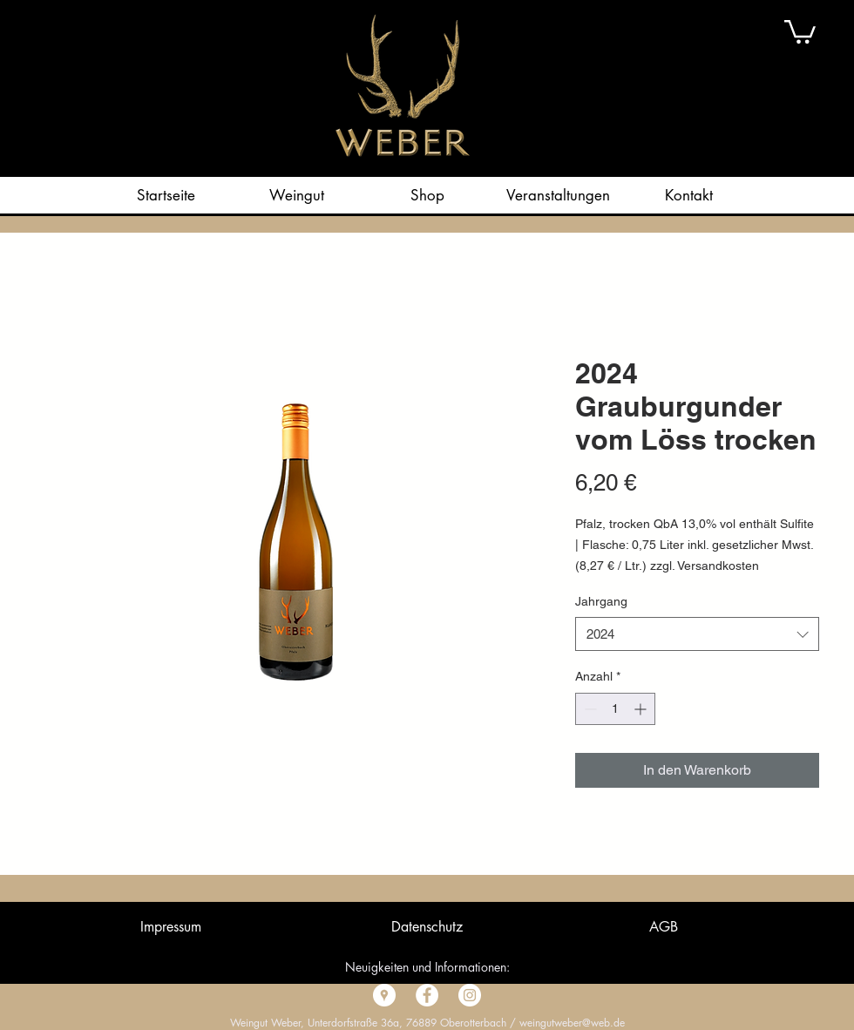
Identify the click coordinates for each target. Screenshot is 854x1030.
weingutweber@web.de (572, 1022)
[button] (800, 30)
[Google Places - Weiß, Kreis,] (384, 995)
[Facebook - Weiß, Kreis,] (427, 995)
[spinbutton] (615, 709)
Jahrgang (601, 601)
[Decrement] (589, 709)
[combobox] (697, 634)
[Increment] (642, 709)
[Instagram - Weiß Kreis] (469, 995)
